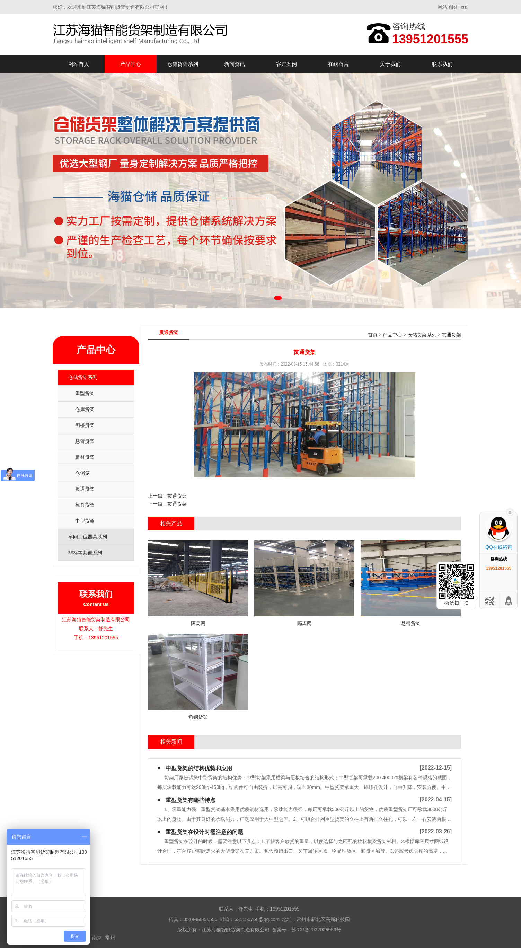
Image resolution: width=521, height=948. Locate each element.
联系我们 (442, 64)
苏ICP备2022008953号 (316, 929)
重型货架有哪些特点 (190, 800)
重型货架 (85, 393)
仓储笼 (82, 473)
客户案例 (286, 64)
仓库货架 (85, 409)
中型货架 (85, 521)
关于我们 (390, 64)
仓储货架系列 (182, 64)
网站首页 (78, 64)
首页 (373, 334)
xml (464, 7)
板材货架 (85, 457)
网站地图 (447, 7)
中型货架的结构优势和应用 (199, 768)
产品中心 (130, 64)
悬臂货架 (85, 441)
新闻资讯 (234, 64)
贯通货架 (85, 489)
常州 (110, 937)
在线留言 (338, 64)
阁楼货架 (85, 425)
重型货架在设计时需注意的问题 (204, 832)
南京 (97, 937)
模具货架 (85, 505)
